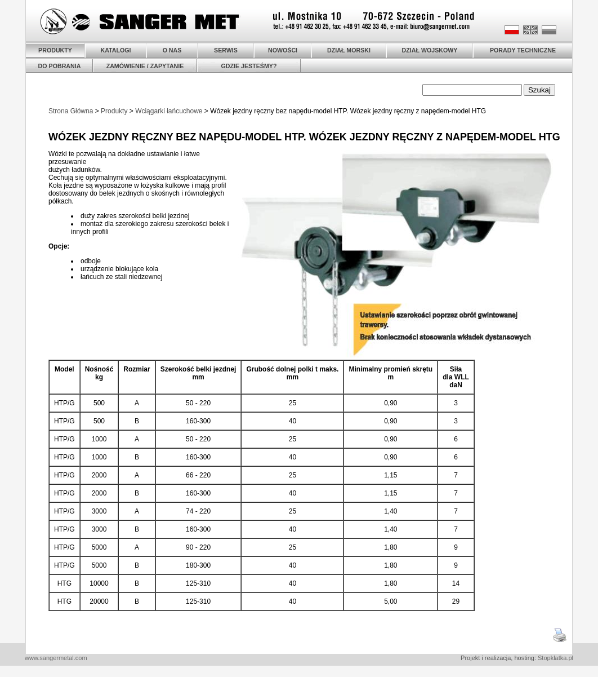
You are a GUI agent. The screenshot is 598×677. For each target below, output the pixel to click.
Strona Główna (70, 111)
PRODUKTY (55, 50)
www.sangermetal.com (56, 657)
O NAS (172, 50)
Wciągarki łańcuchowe (168, 111)
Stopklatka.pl (555, 657)
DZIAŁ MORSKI (349, 50)
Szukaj (539, 90)
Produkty (114, 111)
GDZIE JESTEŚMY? (249, 66)
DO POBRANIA (59, 66)
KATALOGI (115, 50)
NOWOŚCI (282, 50)
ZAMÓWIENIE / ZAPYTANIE (145, 66)
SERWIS (226, 50)
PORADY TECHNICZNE (523, 50)
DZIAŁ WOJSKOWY (430, 50)
